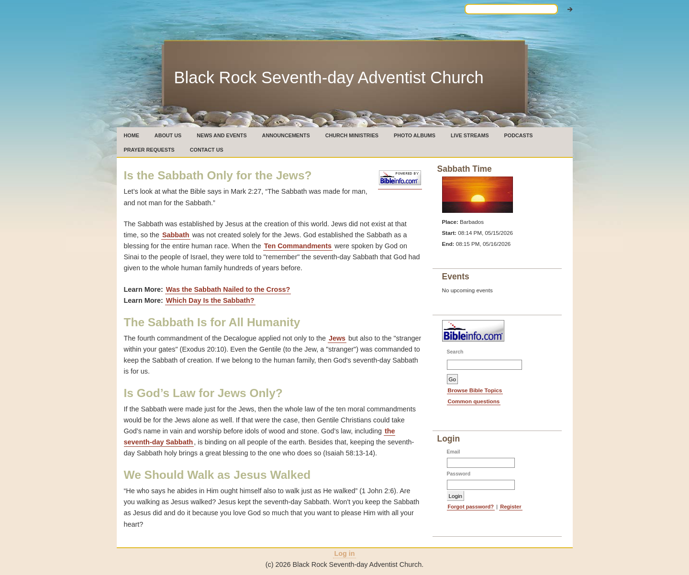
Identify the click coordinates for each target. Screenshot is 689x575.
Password (459, 473)
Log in (344, 553)
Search (455, 351)
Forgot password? (471, 506)
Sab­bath (175, 235)
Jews (337, 338)
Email (453, 451)
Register (510, 506)
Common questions (474, 401)
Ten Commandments (298, 246)
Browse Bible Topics (475, 390)
